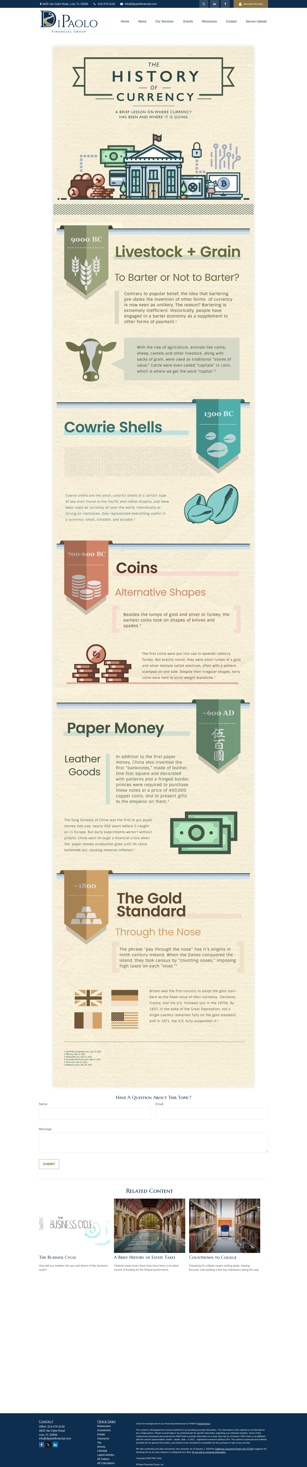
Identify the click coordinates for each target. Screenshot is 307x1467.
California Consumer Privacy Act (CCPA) (234, 1449)
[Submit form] (49, 1164)
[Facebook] (225, 4)
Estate (101, 1434)
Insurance (103, 1438)
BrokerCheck (204, 1423)
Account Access (251, 4)
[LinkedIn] (214, 4)
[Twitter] (203, 4)
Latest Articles (105, 1454)
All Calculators (106, 1463)
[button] (125, 21)
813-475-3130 (104, 3)
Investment (104, 1430)
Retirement (104, 1426)
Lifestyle (102, 1450)
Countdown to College (213, 1257)
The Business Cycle (57, 1257)
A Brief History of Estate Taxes (144, 1257)
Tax (99, 1442)
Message (45, 1129)
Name (43, 1104)
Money (101, 1446)
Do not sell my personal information (209, 1452)
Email (159, 1104)
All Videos (103, 1459)
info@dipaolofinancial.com (138, 3)
